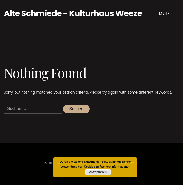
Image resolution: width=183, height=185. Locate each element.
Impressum (52, 163)
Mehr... (169, 13)
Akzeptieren (98, 172)
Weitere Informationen (115, 166)
